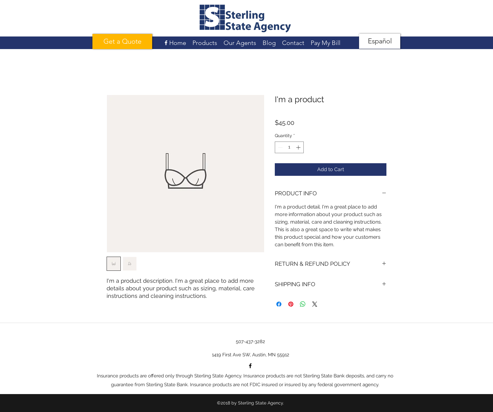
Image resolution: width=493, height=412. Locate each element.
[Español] (379, 41)
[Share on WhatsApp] (303, 304)
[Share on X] (315, 304)
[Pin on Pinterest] (291, 304)
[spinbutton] (289, 147)
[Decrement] (280, 147)
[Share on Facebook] (279, 304)
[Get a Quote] (122, 41)
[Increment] (299, 147)
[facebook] (166, 43)
